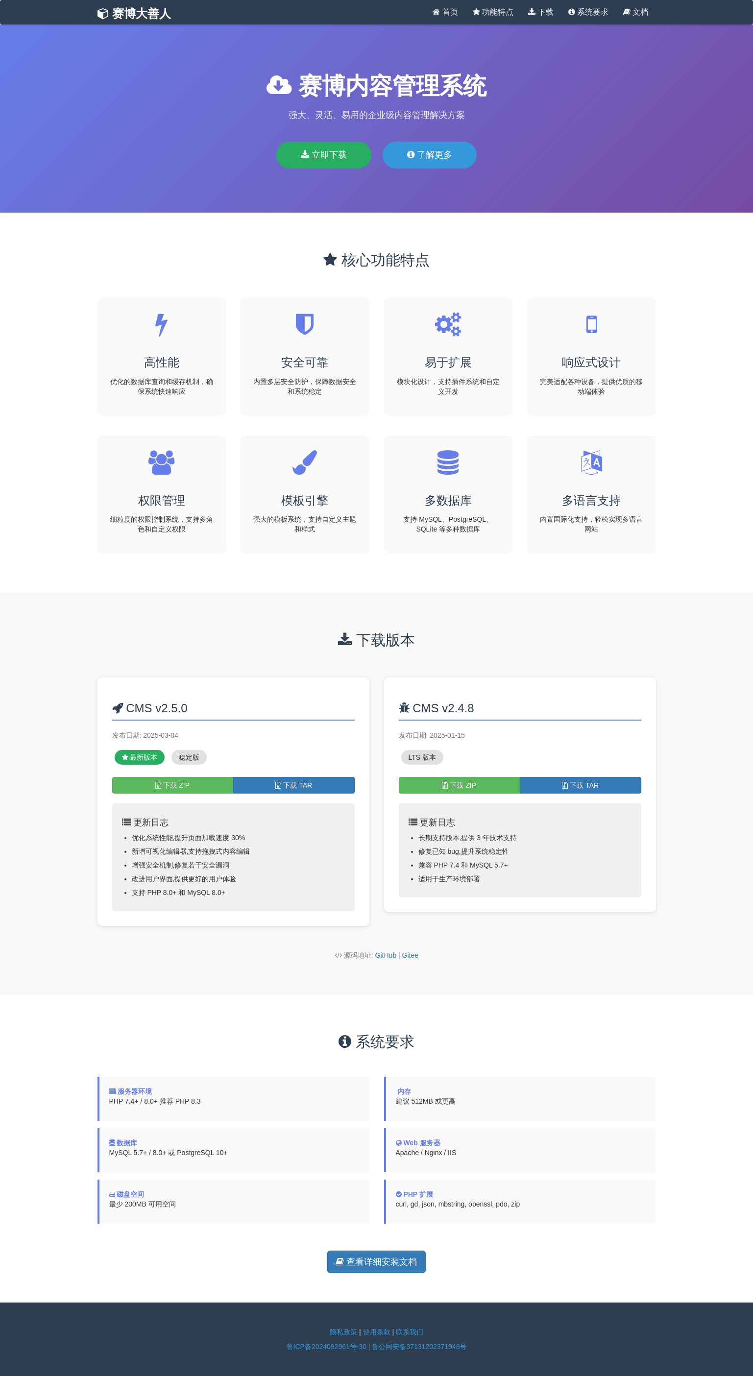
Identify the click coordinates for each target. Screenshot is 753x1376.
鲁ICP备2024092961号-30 (326, 1347)
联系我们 (409, 1332)
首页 (445, 12)
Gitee (410, 955)
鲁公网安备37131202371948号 (419, 1347)
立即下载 (324, 155)
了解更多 (429, 155)
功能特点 (493, 12)
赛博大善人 (134, 13)
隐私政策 (343, 1332)
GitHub (386, 955)
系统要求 (588, 12)
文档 (635, 12)
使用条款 (376, 1332)
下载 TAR (293, 785)
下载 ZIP (172, 785)
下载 (540, 12)
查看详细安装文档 (376, 1262)
